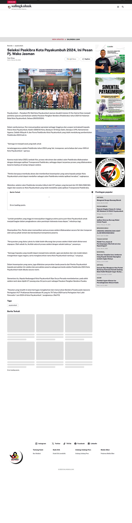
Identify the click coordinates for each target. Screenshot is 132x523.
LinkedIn (92, 443)
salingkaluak (22, 6)
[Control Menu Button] (118, 7)
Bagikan (86, 59)
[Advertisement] (66, 13)
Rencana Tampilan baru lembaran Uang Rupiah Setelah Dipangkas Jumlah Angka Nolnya (109, 257)
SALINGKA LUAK (73, 39)
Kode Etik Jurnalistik (59, 453)
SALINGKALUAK (68, 469)
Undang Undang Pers (82, 453)
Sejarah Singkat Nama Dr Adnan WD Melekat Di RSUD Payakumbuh (110, 210)
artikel (100, 197)
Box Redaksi (37, 453)
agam (99, 278)
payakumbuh (13, 305)
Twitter (56, 443)
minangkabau (102, 228)
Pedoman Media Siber (107, 453)
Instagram (40, 443)
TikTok (67, 443)
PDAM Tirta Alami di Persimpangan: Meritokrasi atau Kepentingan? (109, 244)
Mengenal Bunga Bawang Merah (109, 200)
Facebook (79, 443)
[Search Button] (123, 7)
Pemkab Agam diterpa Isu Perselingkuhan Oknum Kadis (107, 282)
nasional (101, 252)
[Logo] (15, 457)
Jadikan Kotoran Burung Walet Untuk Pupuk (108, 221)
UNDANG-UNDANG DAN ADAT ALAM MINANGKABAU (108, 232)
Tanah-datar (102, 239)
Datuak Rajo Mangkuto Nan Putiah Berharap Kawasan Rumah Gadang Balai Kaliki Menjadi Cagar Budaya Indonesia (110, 270)
